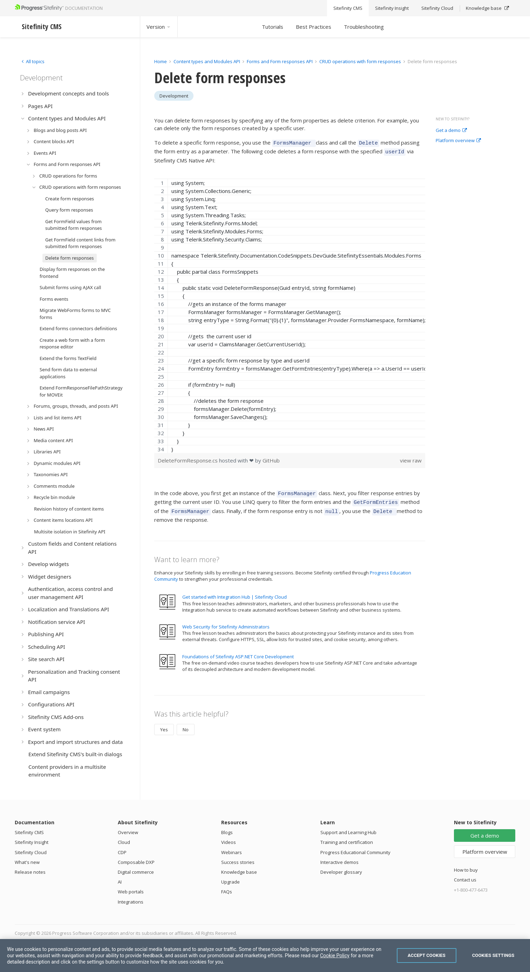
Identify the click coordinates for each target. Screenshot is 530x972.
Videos (228, 842)
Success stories (237, 862)
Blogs (227, 832)
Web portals (131, 891)
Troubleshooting (364, 26)
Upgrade (230, 882)
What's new (27, 862)
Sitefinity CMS (29, 832)
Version (159, 26)
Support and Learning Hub (348, 832)
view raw (411, 458)
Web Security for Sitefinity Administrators (226, 621)
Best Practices (313, 26)
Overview (128, 832)
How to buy (466, 870)
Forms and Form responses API (280, 61)
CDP (122, 852)
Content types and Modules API (207, 61)
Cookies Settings (493, 955)
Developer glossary (341, 872)
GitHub (271, 458)
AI (120, 882)
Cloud (124, 842)
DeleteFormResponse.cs (188, 458)
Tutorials (272, 26)
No (186, 724)
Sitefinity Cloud (31, 852)
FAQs (226, 891)
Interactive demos (339, 862)
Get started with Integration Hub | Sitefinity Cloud (234, 591)
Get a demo (451, 130)
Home (160, 61)
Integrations (130, 902)
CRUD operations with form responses (360, 61)
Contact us (465, 880)
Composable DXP (136, 862)
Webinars (231, 852)
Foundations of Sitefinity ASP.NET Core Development (238, 651)
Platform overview (458, 141)
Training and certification (346, 842)
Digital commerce (136, 872)
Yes (164, 724)
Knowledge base (239, 872)
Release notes (30, 872)
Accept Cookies (427, 955)
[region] (289, 314)
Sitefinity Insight (31, 842)
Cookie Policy (334, 955)
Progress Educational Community (355, 852)
